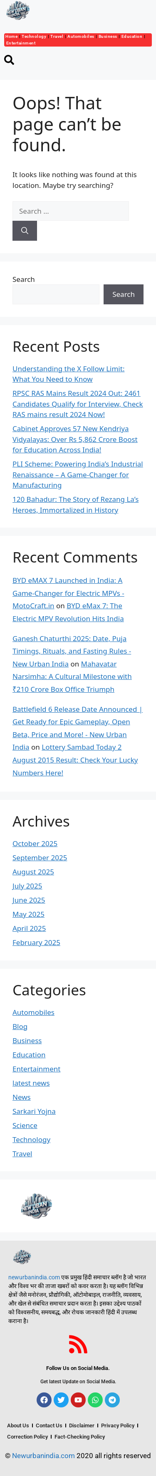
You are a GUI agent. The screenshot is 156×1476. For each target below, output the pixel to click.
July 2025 (27, 886)
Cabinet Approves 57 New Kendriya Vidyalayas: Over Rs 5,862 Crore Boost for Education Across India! (75, 439)
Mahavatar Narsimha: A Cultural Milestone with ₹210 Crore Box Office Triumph (72, 676)
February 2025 (36, 942)
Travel (56, 36)
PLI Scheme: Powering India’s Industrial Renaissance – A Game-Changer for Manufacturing (77, 474)
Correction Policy (27, 1437)
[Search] (24, 231)
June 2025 (28, 900)
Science (24, 1125)
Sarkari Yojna (34, 1111)
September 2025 (39, 857)
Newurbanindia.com (43, 1455)
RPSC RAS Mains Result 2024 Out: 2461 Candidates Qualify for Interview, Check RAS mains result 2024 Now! (77, 403)
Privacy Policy (117, 1425)
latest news (31, 1083)
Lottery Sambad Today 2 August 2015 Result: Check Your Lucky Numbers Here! (75, 759)
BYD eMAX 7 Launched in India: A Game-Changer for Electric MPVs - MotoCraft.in (68, 592)
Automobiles (80, 36)
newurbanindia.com (34, 1277)
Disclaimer (81, 1425)
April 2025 (29, 928)
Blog (19, 1026)
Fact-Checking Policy (79, 1437)
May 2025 (28, 914)
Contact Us (49, 1425)
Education (132, 36)
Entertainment (21, 43)
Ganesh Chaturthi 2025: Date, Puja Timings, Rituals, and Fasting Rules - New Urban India (71, 651)
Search (23, 279)
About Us (18, 1425)
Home (11, 36)
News (21, 1097)
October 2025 (34, 843)
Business (108, 36)
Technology (34, 36)
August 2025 (33, 871)
